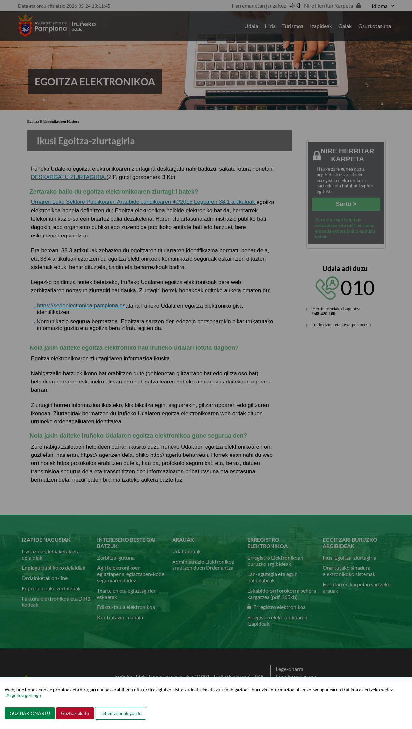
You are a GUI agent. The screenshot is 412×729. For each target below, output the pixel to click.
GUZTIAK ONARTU (30, 713)
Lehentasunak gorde (120, 713)
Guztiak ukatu (75, 713)
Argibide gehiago (23, 695)
